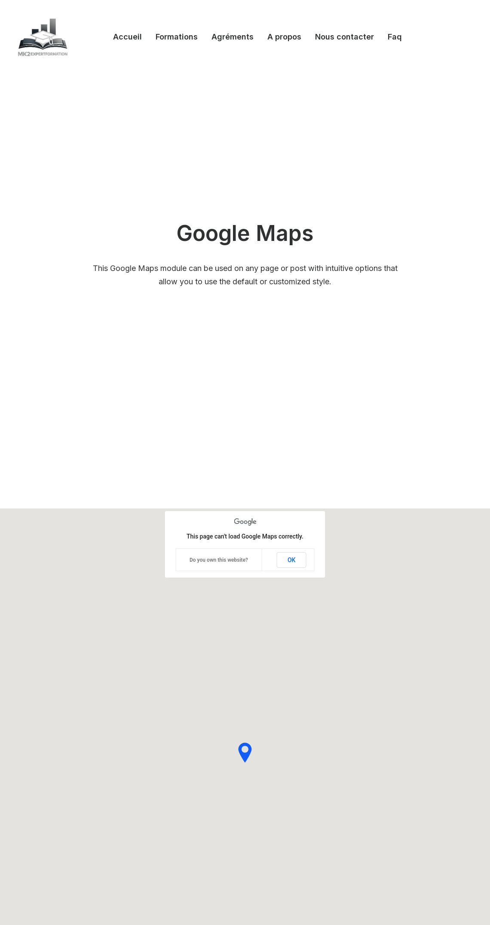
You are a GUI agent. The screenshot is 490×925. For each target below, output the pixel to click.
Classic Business (40, 764)
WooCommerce (157, 753)
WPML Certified (158, 832)
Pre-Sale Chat (283, 817)
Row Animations (157, 809)
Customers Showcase (414, 774)
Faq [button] (395, 36)
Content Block (155, 787)
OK (292, 221)
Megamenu (151, 742)
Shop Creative (36, 798)
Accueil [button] (127, 36)
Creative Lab (34, 753)
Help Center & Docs (292, 730)
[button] (375, 816)
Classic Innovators (42, 787)
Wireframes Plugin (161, 764)
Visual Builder (153, 730)
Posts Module (154, 775)
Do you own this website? (219, 222)
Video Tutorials (284, 774)
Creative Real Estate (45, 809)
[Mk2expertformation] (42, 36)
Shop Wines (33, 742)
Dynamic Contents (161, 798)
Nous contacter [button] (344, 36)
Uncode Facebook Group (418, 730)
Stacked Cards (156, 820)
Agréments (232, 36)
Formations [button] (177, 36)
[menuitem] (127, 37)
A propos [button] (284, 36)
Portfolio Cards (37, 775)
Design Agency (38, 730)
